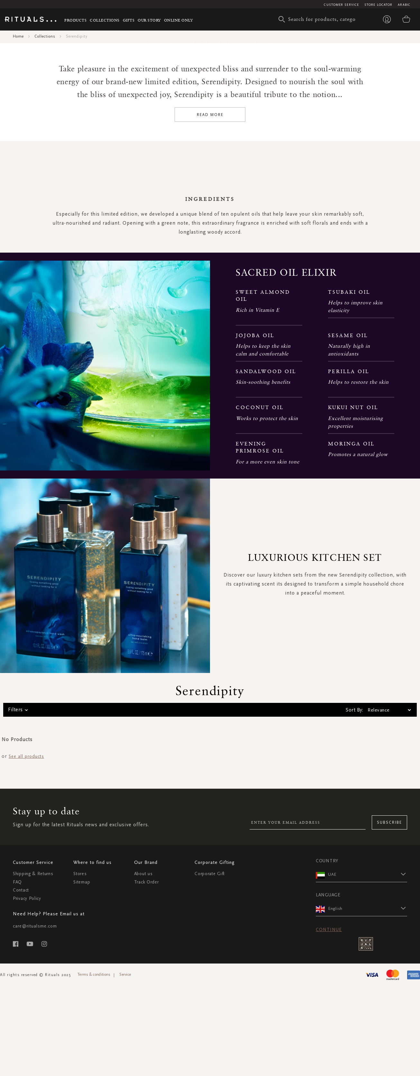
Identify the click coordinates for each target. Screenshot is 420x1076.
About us (143, 1013)
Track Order (146, 1021)
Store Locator (378, 5)
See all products (26, 896)
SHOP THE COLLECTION (210, 130)
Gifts (129, 20)
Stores (80, 1013)
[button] (367, 1013)
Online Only (178, 20)
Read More (210, 254)
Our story (149, 20)
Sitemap (81, 1021)
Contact (21, 1030)
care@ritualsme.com (35, 1065)
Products (75, 20)
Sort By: (354, 849)
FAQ (17, 1021)
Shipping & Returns (33, 1013)
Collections (105, 20)
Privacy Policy (27, 1038)
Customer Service (341, 5)
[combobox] (318, 19)
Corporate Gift (210, 1013)
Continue (329, 1069)
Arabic (404, 5)
